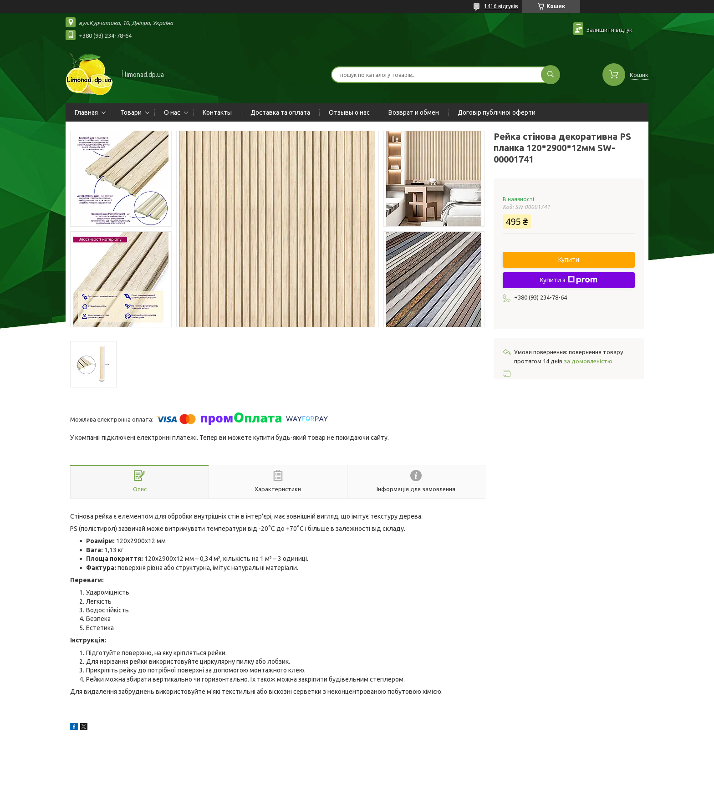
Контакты (217, 112)
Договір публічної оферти (497, 112)
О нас (172, 112)
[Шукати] (550, 74)
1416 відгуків (501, 6)
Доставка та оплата (280, 112)
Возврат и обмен (413, 112)
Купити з (568, 280)
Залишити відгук (609, 29)
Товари (131, 112)
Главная (86, 112)
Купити (568, 259)
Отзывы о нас (349, 112)
